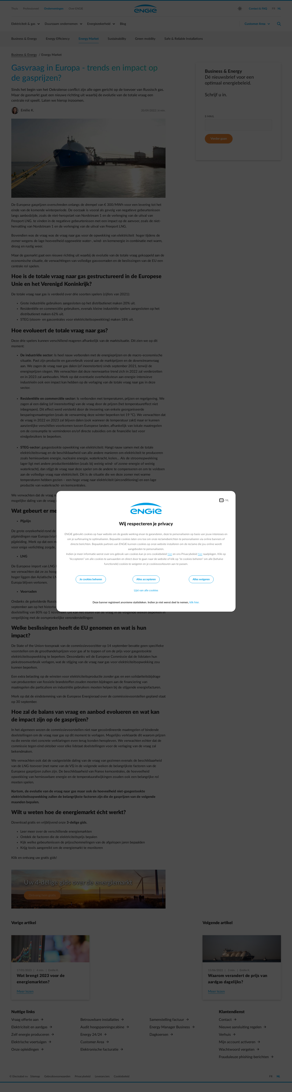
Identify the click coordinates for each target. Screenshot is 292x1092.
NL (227, 500)
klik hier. (194, 602)
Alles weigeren (201, 579)
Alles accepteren (146, 579)
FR (221, 500)
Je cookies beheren (90, 579)
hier (170, 554)
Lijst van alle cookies (146, 590)
